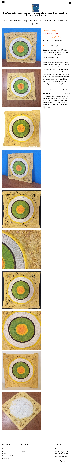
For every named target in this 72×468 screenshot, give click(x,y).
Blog (3, 451)
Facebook (23, 449)
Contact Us (5, 458)
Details (46, 46)
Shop (3, 449)
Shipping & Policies (57, 46)
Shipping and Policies (8, 456)
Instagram (23, 451)
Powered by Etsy (60, 461)
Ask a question (58, 41)
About (4, 453)
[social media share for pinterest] (51, 41)
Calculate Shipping (49, 31)
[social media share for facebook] (44, 41)
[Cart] (70, 2)
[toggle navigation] (3, 2)
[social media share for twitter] (48, 41)
